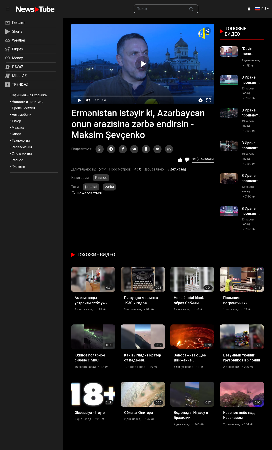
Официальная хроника (29, 95)
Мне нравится (180, 160)
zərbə (109, 187)
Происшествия (23, 108)
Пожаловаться (86, 193)
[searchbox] (159, 9)
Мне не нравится (187, 160)
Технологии (21, 140)
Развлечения (22, 147)
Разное (17, 160)
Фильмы (18, 166)
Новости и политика (27, 102)
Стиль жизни (22, 153)
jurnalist (91, 187)
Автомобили (21, 115)
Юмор (16, 121)
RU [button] (260, 9)
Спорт (16, 134)
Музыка (18, 128)
